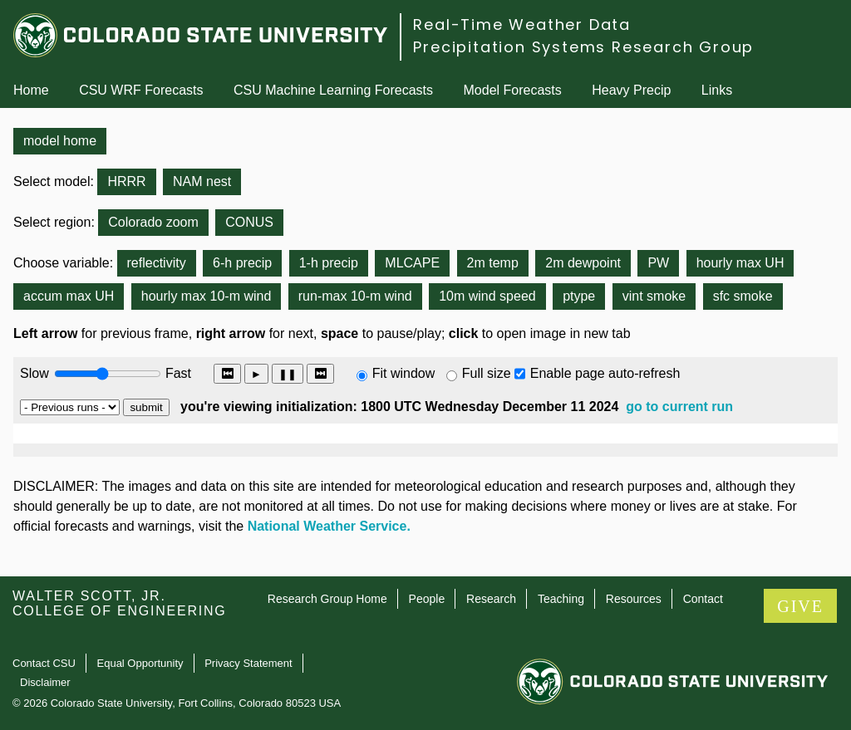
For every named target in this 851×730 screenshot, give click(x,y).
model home (59, 141)
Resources (634, 598)
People (427, 598)
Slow (34, 373)
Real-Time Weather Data (522, 24)
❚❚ (287, 374)
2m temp (493, 263)
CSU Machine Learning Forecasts (333, 90)
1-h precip (328, 263)
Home (31, 90)
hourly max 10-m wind (206, 296)
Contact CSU (44, 663)
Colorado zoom (153, 222)
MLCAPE (412, 263)
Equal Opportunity (140, 663)
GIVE (800, 606)
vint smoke (654, 296)
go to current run (679, 406)
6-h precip (242, 263)
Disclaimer (45, 682)
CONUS (249, 222)
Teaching (561, 598)
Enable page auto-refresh (605, 373)
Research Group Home (327, 598)
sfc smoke (743, 296)
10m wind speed (487, 296)
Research (491, 598)
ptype (579, 296)
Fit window (403, 373)
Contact (703, 598)
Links (716, 90)
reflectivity (156, 263)
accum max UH (68, 296)
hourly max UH (740, 263)
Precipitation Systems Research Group (583, 47)
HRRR (126, 181)
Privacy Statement (248, 663)
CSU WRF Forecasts (141, 90)
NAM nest (202, 181)
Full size (486, 373)
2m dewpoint (583, 263)
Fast (177, 373)
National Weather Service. (329, 526)
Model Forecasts (513, 90)
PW (658, 263)
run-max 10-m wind (355, 296)
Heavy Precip (631, 90)
